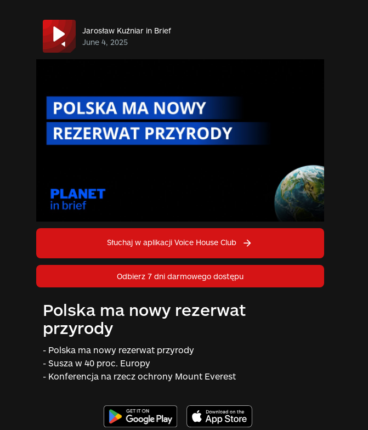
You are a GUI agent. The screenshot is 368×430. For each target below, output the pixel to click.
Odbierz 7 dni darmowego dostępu (180, 276)
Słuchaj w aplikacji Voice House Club (180, 242)
